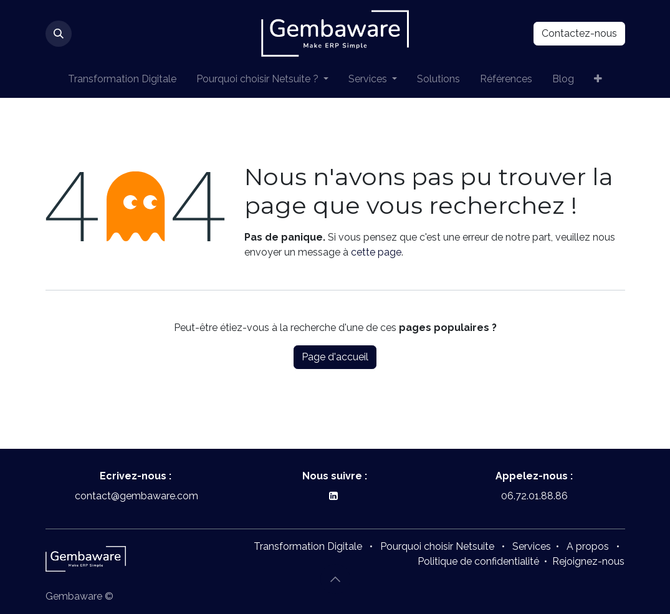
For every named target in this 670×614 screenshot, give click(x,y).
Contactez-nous (579, 33)
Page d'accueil (335, 357)
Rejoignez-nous (588, 561)
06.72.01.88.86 (534, 496)
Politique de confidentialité (478, 561)
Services (531, 546)
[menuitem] (122, 79)
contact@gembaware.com (135, 496)
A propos (588, 546)
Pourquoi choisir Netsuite (437, 546)
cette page (376, 252)
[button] (58, 34)
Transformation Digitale (308, 546)
